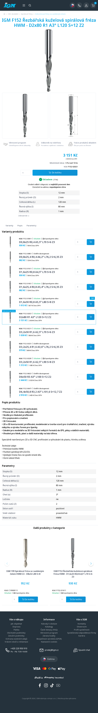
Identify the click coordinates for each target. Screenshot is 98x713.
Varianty (9, 225)
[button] (7, 563)
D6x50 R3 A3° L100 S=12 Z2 (35, 376)
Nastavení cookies (49, 642)
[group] (25, 116)
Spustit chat (84, 650)
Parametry (31, 225)
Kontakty (82, 624)
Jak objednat (16, 624)
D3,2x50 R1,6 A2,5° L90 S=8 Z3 (37, 362)
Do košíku (55, 172)
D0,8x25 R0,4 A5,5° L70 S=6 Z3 (37, 242)
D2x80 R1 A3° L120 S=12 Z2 (35, 317)
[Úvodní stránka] (4, 14)
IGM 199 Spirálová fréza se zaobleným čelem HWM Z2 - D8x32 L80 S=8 (25, 572)
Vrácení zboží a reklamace (16, 642)
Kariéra (81, 636)
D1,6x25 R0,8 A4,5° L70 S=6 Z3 (37, 272)
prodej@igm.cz (52, 650)
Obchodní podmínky (16, 633)
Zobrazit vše (23, 216)
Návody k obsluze (49, 624)
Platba (16, 630)
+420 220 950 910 (19, 648)
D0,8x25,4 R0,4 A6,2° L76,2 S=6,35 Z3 (41, 257)
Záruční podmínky (16, 636)
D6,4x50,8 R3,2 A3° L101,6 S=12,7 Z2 (40, 391)
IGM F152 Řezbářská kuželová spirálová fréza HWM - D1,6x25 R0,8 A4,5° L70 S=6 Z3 (72, 574)
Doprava (16, 627)
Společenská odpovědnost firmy (81, 633)
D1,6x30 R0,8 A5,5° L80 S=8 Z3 (37, 302)
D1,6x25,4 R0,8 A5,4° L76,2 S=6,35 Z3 (41, 287)
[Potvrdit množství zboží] (90, 242)
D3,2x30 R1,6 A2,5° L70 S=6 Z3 (37, 332)
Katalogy (49, 627)
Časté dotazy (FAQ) (49, 630)
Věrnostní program (49, 633)
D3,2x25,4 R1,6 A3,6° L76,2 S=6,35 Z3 (41, 347)
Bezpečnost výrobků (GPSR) (49, 639)
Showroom (82, 627)
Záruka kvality (49, 636)
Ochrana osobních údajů (16, 639)
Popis (19, 225)
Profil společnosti (81, 630)
